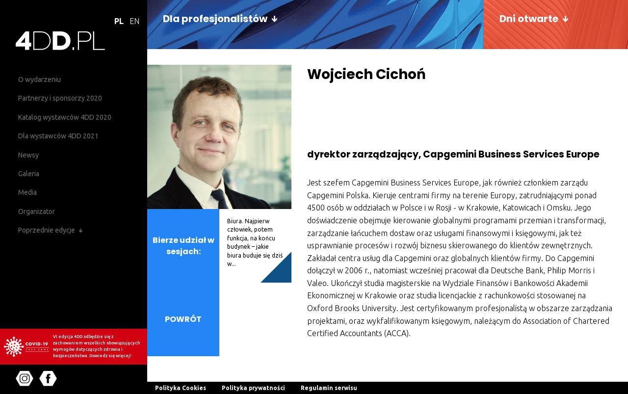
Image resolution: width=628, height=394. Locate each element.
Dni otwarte (528, 19)
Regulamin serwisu (329, 388)
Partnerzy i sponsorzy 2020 (60, 98)
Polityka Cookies (180, 388)
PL (119, 21)
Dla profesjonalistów (215, 19)
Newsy (28, 155)
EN (134, 21)
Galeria (28, 174)
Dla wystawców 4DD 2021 (58, 136)
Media (27, 192)
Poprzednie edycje (46, 230)
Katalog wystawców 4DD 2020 (64, 117)
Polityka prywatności (253, 388)
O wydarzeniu (39, 79)
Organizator (36, 211)
